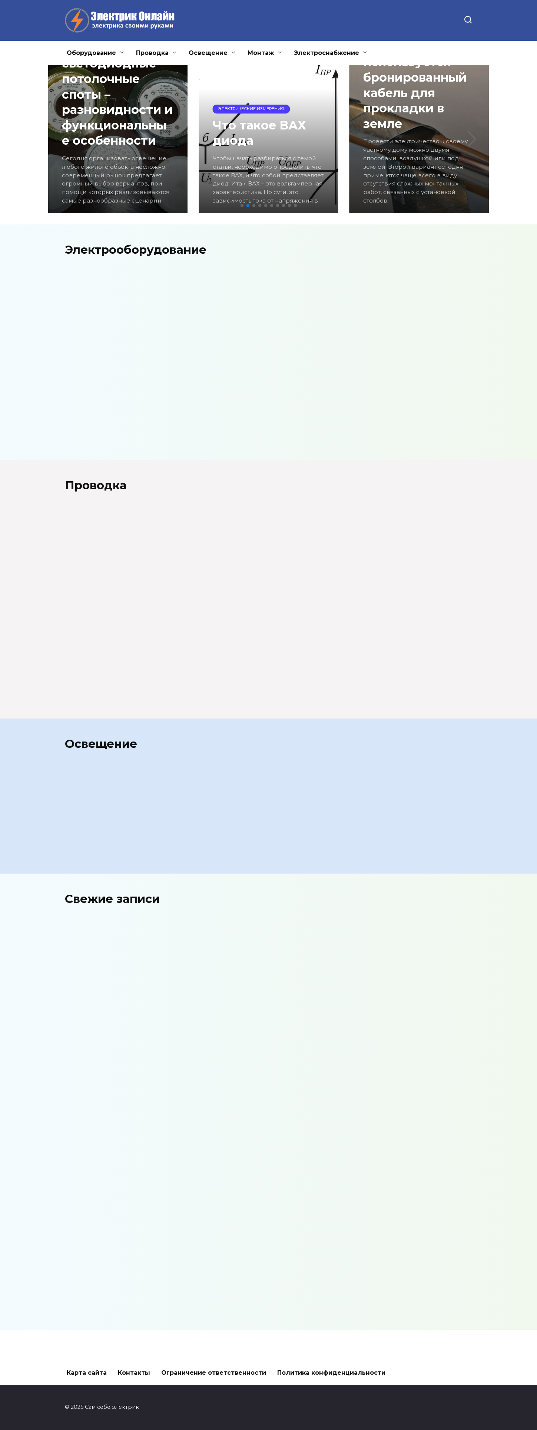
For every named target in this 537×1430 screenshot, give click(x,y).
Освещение (208, 52)
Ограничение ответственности (213, 1372)
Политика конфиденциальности (331, 1372)
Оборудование (91, 52)
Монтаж (261, 52)
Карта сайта (87, 1372)
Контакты (134, 1372)
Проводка (152, 52)
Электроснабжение (326, 52)
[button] (242, 205)
